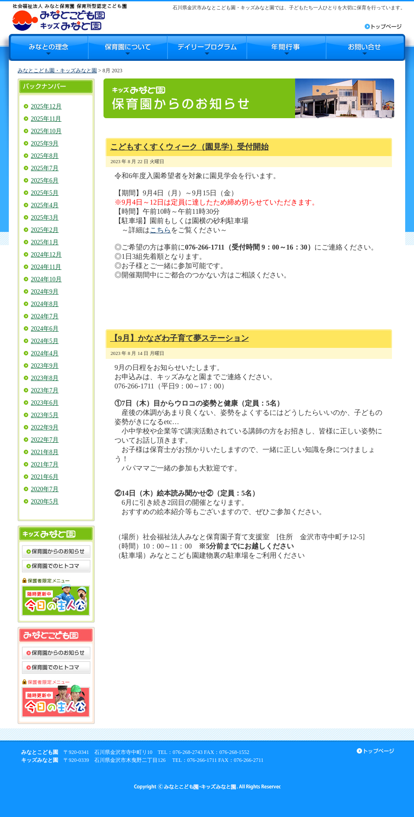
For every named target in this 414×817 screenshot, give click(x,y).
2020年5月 (45, 501)
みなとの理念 (48, 47)
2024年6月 (45, 328)
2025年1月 (45, 242)
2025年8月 (45, 156)
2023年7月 (45, 390)
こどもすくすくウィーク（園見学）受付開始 (189, 146)
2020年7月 (45, 489)
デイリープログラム (207, 47)
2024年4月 (45, 353)
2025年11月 (46, 119)
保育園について (127, 47)
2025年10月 (46, 131)
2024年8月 (45, 304)
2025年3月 (45, 217)
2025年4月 (45, 205)
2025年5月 (45, 193)
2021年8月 (45, 452)
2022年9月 (45, 427)
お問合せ (365, 47)
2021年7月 (45, 464)
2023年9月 (45, 365)
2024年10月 (46, 279)
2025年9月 (45, 143)
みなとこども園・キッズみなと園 (57, 70)
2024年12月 (46, 254)
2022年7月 (45, 439)
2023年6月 (45, 402)
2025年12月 (46, 106)
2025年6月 (45, 180)
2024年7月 (45, 316)
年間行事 (286, 47)
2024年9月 (45, 291)
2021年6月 (45, 477)
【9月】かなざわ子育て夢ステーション (179, 338)
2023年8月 (45, 378)
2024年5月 (45, 341)
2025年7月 (45, 168)
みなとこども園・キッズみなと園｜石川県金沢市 (69, 17)
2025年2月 (45, 230)
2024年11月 (46, 267)
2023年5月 (45, 415)
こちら (160, 230)
